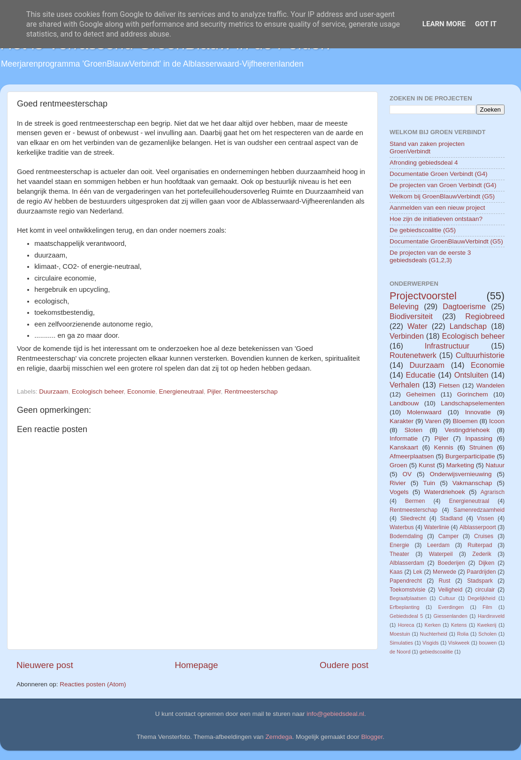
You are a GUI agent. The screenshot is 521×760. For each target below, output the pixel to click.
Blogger (372, 736)
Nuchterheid (433, 634)
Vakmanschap (472, 482)
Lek (417, 572)
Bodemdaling (406, 536)
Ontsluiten (471, 375)
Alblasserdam (407, 563)
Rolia (463, 634)
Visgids (430, 643)
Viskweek (458, 643)
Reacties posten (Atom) (93, 684)
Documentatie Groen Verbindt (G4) (439, 173)
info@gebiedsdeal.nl (335, 713)
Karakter (402, 421)
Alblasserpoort (478, 527)
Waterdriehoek (444, 491)
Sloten (413, 429)
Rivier (398, 482)
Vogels (399, 491)
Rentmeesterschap (250, 391)
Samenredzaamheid (479, 510)
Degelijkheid (481, 598)
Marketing (460, 465)
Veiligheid (450, 589)
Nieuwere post (44, 665)
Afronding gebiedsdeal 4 (424, 162)
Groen (398, 465)
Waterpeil (441, 554)
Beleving (404, 306)
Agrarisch (493, 492)
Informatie (404, 438)
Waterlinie (436, 527)
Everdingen (451, 607)
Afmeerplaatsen (412, 456)
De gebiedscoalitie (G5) (423, 230)
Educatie (420, 375)
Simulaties (401, 643)
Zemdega (278, 736)
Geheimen (420, 394)
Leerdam (438, 545)
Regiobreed (485, 316)
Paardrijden (481, 572)
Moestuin (400, 634)
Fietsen (449, 385)
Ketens (459, 625)
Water (417, 326)
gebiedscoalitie (436, 651)
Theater (399, 554)
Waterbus (402, 527)
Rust (445, 581)
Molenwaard (424, 412)
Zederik (481, 554)
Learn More (444, 24)
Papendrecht (406, 581)
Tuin (429, 482)
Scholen (487, 634)
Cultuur (447, 598)
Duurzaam (53, 391)
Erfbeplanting (405, 607)
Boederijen (451, 563)
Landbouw (404, 403)
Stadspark (480, 581)
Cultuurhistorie (480, 355)
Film (487, 607)
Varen (433, 421)
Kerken (433, 625)
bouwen (488, 643)
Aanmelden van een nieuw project (437, 207)
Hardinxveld (491, 616)
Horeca (406, 625)
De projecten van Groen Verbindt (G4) (443, 185)
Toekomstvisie (407, 589)
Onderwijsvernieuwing (460, 474)
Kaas (396, 572)
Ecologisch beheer (97, 391)
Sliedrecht (413, 518)
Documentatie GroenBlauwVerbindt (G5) (446, 241)
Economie (141, 391)
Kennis (443, 447)
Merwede (444, 572)
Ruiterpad (479, 545)
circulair (485, 589)
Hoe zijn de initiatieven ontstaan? (436, 218)
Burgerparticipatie (470, 456)
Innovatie (478, 412)
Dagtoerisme (464, 306)
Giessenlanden (450, 616)
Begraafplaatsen (408, 598)
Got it (486, 24)
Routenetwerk (413, 355)
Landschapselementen (473, 403)
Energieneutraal (181, 391)
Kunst (427, 465)
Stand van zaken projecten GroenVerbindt (427, 147)
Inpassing (478, 438)
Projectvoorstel (423, 296)
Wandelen (490, 385)
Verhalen (405, 384)
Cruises (483, 536)
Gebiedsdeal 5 (406, 616)
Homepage (196, 665)
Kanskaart (404, 447)
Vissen (485, 518)
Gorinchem (472, 394)
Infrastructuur (447, 346)
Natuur (495, 465)
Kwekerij (487, 625)
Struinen (481, 447)
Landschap (468, 326)
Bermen (415, 501)
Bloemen (464, 421)
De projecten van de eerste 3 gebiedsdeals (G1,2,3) (430, 256)
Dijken (486, 563)
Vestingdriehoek (467, 429)
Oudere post (344, 665)
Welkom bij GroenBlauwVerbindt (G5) (442, 196)
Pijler (214, 391)
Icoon (497, 421)
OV (407, 474)
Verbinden (407, 336)
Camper (448, 536)
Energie (399, 545)
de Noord (400, 651)
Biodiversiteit (411, 316)
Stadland (451, 518)
